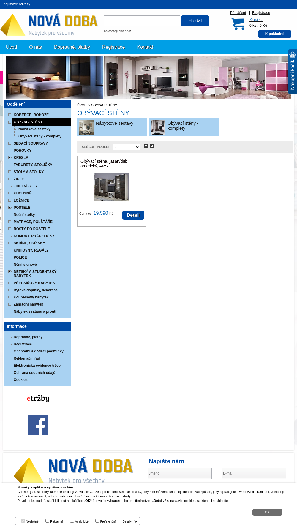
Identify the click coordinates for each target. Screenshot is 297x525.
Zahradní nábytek (28, 304)
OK (267, 512)
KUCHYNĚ (22, 193)
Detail (133, 215)
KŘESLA (21, 158)
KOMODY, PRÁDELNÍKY (34, 236)
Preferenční (108, 521)
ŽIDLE (19, 179)
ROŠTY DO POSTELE (32, 229)
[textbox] (142, 20)
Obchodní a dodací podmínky (39, 351)
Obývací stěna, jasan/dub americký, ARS (103, 163)
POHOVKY (22, 150)
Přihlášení (238, 13)
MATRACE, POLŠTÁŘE (33, 222)
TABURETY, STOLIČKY (33, 165)
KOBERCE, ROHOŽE (31, 115)
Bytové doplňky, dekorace (36, 290)
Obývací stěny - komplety (183, 126)
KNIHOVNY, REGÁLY (31, 250)
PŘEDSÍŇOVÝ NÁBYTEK (34, 283)
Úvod (11, 47)
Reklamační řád (27, 358)
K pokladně (275, 34)
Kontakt (145, 47)
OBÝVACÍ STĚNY (28, 122)
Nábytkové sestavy (114, 123)
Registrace (261, 13)
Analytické (82, 521)
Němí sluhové (25, 264)
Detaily (127, 521)
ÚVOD (82, 105)
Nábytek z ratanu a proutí (35, 311)
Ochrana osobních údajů (35, 373)
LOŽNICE (21, 200)
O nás (35, 47)
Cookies (21, 380)
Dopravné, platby (72, 47)
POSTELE (22, 207)
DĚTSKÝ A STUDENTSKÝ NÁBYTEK (35, 274)
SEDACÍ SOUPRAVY (31, 143)
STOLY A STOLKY (29, 172)
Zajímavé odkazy (16, 4)
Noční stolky (24, 215)
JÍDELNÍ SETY (26, 186)
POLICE (20, 257)
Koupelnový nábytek (31, 297)
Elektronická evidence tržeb (37, 365)
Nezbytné (32, 521)
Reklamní (56, 521)
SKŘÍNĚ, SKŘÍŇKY (29, 243)
